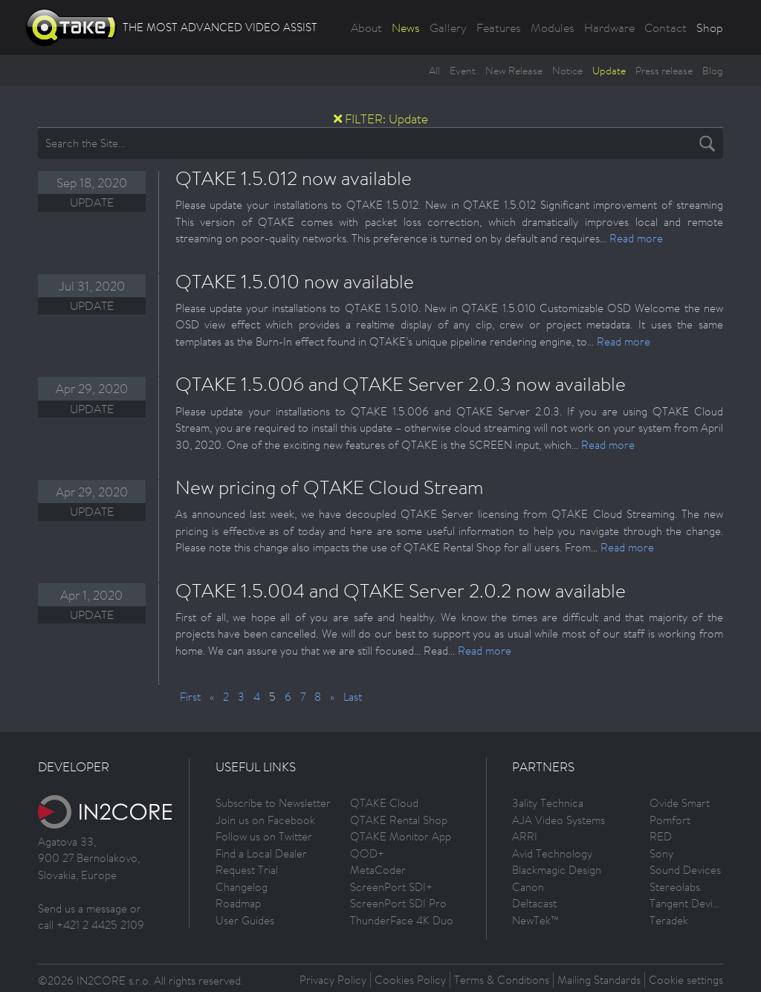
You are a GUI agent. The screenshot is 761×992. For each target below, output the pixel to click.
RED (661, 836)
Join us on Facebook (265, 820)
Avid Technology (552, 853)
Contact (665, 27)
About (366, 27)
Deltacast (534, 903)
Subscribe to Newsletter (273, 803)
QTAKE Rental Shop (398, 820)
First (190, 696)
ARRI (524, 836)
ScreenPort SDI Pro (398, 903)
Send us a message (82, 908)
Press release (664, 70)
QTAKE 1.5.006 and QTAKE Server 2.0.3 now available (400, 383)
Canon (528, 887)
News (406, 27)
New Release (514, 70)
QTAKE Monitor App (400, 836)
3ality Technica (547, 803)
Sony (661, 853)
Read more (636, 238)
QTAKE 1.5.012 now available (293, 177)
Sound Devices (685, 870)
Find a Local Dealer (261, 853)
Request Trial (247, 870)
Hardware (609, 27)
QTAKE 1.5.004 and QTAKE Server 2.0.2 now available (400, 590)
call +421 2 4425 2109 (91, 925)
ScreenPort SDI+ (391, 887)
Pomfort (670, 820)
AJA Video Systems (558, 820)
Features (498, 27)
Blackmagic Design (556, 870)
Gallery (448, 27)
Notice (567, 70)
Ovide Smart (680, 803)
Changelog (242, 887)
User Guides (245, 920)
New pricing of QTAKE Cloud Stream (329, 486)
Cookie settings (686, 980)
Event (463, 70)
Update (609, 70)
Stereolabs (675, 887)
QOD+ (367, 853)
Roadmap (238, 903)
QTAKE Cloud (384, 803)
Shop (709, 27)
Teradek (669, 920)
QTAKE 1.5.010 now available (294, 281)
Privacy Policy (332, 980)
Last (352, 696)
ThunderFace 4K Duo (401, 920)
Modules (552, 27)
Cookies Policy (410, 980)
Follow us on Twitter (264, 836)
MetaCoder (378, 870)
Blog (712, 70)
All (434, 70)
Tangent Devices (689, 903)
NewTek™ (535, 920)
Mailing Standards (599, 980)
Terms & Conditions (501, 980)
